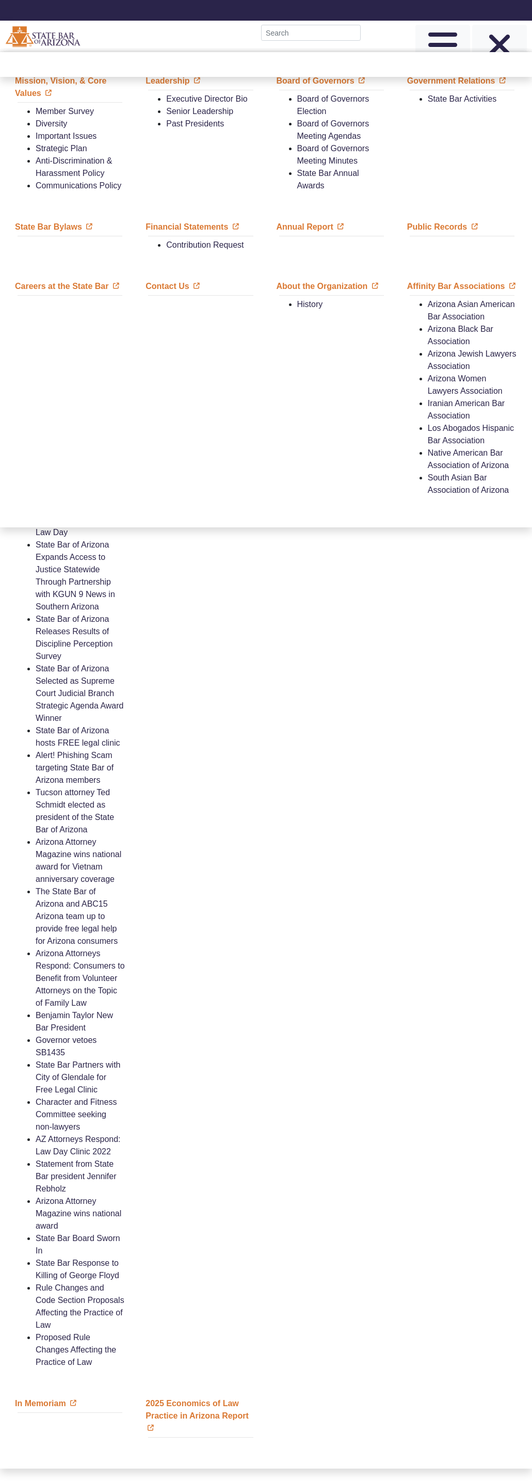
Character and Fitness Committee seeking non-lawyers (76, 1114)
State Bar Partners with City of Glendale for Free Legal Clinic (78, 1077)
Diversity (51, 123)
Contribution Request (205, 244)
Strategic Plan (61, 148)
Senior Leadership (199, 111)
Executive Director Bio (206, 98)
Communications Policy (78, 185)
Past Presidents (195, 123)
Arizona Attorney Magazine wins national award (78, 1213)
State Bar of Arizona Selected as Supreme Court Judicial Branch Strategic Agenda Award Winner (80, 693)
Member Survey (65, 111)
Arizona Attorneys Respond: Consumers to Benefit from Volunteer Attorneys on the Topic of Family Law (80, 978)
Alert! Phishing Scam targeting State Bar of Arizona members (75, 767)
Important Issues (66, 136)
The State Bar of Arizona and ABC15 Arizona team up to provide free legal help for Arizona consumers (77, 916)
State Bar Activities (462, 98)
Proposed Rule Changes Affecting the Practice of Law (76, 1349)
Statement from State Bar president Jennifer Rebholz (76, 1176)
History (310, 304)
